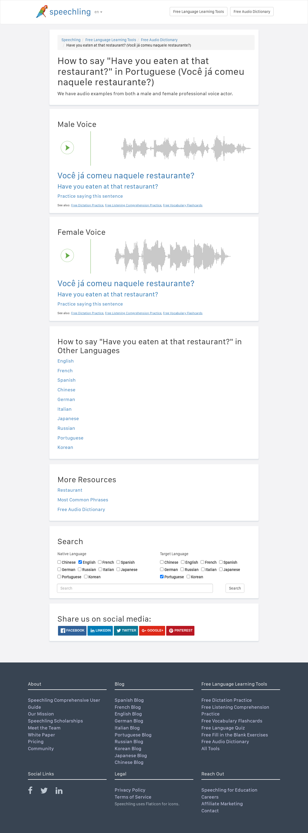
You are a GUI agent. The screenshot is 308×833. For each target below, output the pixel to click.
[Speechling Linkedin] (62, 792)
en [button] (98, 12)
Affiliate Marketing (222, 803)
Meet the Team (44, 728)
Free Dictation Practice (226, 700)
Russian (66, 428)
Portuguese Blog (133, 735)
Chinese (66, 389)
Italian (64, 409)
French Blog (128, 707)
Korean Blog (128, 748)
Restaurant (69, 490)
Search (235, 588)
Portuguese (70, 438)
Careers (210, 797)
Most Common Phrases (82, 499)
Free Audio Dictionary (252, 11)
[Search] (135, 588)
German (66, 399)
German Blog (129, 721)
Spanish (66, 380)
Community (41, 748)
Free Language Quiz (223, 728)
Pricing (36, 741)
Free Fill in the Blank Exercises (234, 735)
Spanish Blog (129, 700)
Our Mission (41, 714)
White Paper (41, 735)
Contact (210, 810)
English (65, 361)
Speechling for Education (229, 790)
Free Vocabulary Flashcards (231, 721)
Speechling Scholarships (55, 721)
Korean (65, 447)
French (65, 370)
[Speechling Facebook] (33, 792)
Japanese (68, 418)
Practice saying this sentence (90, 196)
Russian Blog (129, 741)
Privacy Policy (130, 790)
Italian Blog (127, 728)
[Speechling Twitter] (47, 792)
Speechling (71, 40)
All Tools (210, 748)
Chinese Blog (129, 762)
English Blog (128, 714)
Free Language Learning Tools (198, 11)
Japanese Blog (131, 755)
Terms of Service (133, 797)
